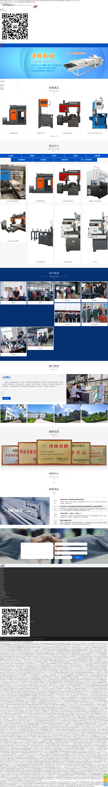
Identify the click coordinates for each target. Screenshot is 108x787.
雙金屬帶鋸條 (21, 159)
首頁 (1, 45)
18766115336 (6, 603)
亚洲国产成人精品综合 (78, 786)
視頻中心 (54, 473)
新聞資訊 (54, 489)
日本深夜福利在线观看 (62, 783)
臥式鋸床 (11, 155)
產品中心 (54, 145)
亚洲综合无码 (37, 786)
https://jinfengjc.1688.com (10, 606)
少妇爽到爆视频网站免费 (39, 783)
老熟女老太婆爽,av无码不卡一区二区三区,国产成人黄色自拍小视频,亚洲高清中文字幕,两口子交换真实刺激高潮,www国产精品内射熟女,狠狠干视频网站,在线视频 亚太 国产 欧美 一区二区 (40, 0)
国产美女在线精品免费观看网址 (28, 781)
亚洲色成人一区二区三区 (78, 783)
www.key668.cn (8, 604)
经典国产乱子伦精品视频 (76, 784)
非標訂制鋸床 (64, 159)
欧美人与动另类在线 (50, 786)
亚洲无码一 (42, 786)
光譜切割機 (43, 159)
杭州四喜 (7, 640)
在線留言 (2, 3)
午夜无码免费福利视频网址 (10, 784)
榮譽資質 (54, 431)
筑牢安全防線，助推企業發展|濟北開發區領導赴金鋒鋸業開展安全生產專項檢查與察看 (81, 508)
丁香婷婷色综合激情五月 (28, 786)
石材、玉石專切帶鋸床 (86, 159)
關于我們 (54, 366)
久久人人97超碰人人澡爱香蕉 (14, 781)
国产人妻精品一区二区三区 (32, 784)
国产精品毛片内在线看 (89, 783)
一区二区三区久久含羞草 (44, 784)
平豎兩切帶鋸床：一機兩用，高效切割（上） (71, 515)
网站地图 (82, 643)
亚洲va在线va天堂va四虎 (8, 783)
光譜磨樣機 (97, 155)
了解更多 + (6, 398)
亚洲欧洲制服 (70, 786)
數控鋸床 (32, 155)
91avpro (65, 781)
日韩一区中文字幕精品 (49, 781)
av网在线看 (30, 783)
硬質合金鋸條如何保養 (65, 522)
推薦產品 (54, 87)
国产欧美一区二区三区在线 (73, 781)
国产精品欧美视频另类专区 (50, 783)
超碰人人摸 (69, 783)
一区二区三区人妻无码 (21, 784)
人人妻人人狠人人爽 (39, 781)
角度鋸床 (75, 155)
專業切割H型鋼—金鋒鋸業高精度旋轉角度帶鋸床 (72, 501)
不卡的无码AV (67, 784)
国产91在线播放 (95, 784)
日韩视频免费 (97, 783)
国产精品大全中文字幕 (7, 786)
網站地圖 (7, 3)
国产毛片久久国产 (59, 781)
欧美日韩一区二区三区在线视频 (57, 784)
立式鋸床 (54, 155)
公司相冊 (2, 575)
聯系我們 (2, 85)
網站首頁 (2, 569)
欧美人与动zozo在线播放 (88, 786)
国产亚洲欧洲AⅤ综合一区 (60, 786)
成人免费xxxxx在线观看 (95, 781)
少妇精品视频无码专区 (84, 781)
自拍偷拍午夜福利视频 (87, 784)
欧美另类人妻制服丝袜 (17, 786)
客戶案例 (54, 273)
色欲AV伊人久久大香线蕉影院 (21, 783)
